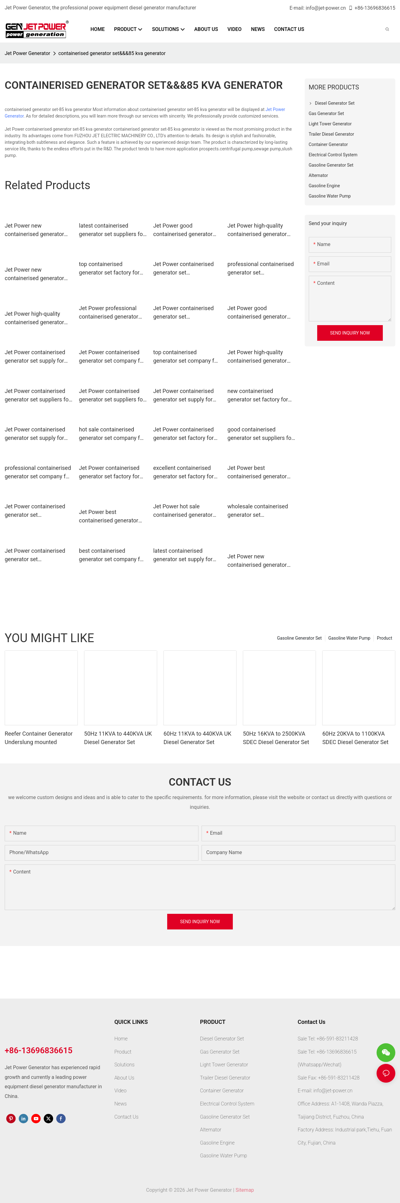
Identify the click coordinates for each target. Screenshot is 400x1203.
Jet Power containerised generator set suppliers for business (112, 396)
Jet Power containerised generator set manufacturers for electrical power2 (35, 511)
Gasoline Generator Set (299, 638)
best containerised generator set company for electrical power (112, 555)
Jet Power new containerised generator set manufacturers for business (34, 274)
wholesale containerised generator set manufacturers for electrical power (258, 511)
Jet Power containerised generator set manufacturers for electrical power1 (183, 313)
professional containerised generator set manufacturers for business (261, 269)
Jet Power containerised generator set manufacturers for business (35, 555)
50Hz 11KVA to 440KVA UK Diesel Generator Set (118, 737)
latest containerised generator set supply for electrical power (182, 555)
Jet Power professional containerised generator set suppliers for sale (108, 313)
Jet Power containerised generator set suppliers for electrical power (38, 396)
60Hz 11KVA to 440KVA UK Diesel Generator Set (197, 737)
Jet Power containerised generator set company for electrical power (112, 357)
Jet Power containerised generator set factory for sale (183, 434)
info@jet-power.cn (326, 8)
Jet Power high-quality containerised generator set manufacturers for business (34, 318)
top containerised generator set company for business (186, 357)
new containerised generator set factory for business (258, 396)
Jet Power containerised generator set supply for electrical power (183, 396)
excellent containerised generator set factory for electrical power (183, 473)
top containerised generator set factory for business (109, 269)
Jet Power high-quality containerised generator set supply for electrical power (257, 230)
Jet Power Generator (27, 53)
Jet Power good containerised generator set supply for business (257, 313)
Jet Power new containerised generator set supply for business (34, 230)
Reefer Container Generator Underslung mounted (38, 737)
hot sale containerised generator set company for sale (112, 434)
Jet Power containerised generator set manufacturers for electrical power (183, 269)
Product (384, 638)
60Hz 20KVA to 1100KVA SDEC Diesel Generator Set (355, 737)
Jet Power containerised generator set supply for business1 (35, 434)
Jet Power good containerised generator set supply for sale (182, 230)
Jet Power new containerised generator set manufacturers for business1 (257, 561)
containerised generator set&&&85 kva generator (112, 53)
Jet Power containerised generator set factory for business (109, 473)
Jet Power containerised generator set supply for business (35, 357)
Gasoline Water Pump (349, 638)
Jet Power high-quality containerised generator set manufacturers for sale (260, 357)
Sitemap (245, 1190)
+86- (356, 8)
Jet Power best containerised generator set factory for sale (257, 473)
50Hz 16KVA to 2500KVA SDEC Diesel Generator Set (276, 737)
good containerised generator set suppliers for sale (260, 434)
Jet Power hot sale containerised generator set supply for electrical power (182, 511)
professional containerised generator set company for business (38, 473)
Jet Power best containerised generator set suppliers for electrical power (111, 517)
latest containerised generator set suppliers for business (112, 230)
